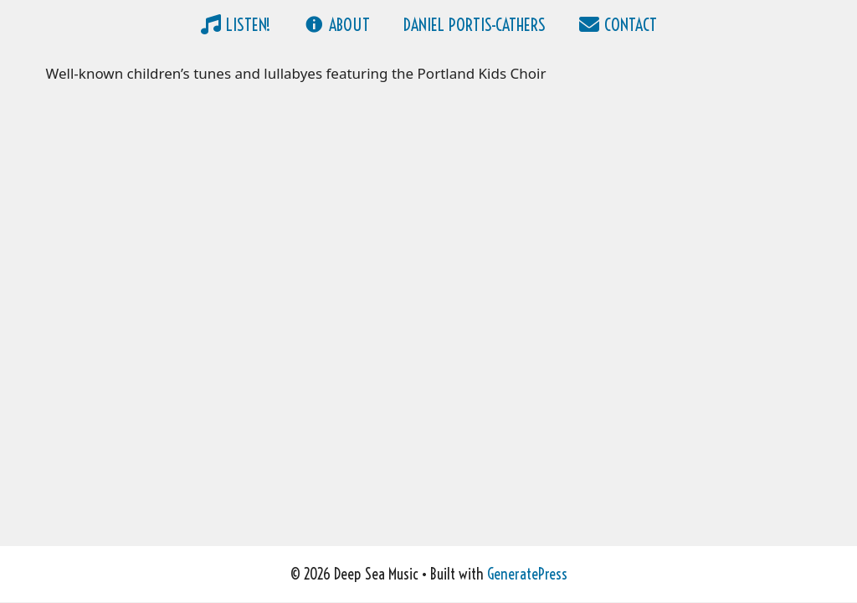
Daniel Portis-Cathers (474, 25)
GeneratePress (527, 574)
